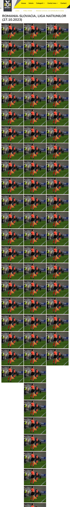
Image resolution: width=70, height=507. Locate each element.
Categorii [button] (40, 3)
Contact (63, 3)
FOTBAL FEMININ (27, 11)
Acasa (23, 3)
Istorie (31, 3)
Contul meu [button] (52, 3)
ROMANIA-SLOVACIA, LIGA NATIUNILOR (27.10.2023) (50, 11)
